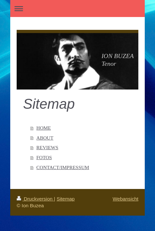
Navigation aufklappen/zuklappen (77, 8)
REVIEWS (47, 147)
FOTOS (44, 157)
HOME (44, 128)
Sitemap (66, 198)
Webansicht (125, 198)
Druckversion (35, 198)
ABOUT (45, 138)
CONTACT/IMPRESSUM (63, 167)
